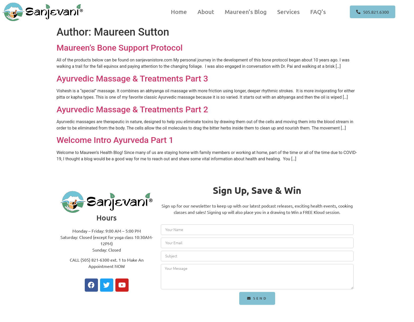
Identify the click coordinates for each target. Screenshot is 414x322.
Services (288, 11)
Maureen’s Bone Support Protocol (120, 48)
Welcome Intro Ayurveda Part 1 (115, 140)
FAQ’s (318, 11)
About (205, 11)
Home (179, 11)
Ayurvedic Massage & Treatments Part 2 (132, 109)
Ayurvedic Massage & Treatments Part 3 (132, 79)
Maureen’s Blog (246, 11)
